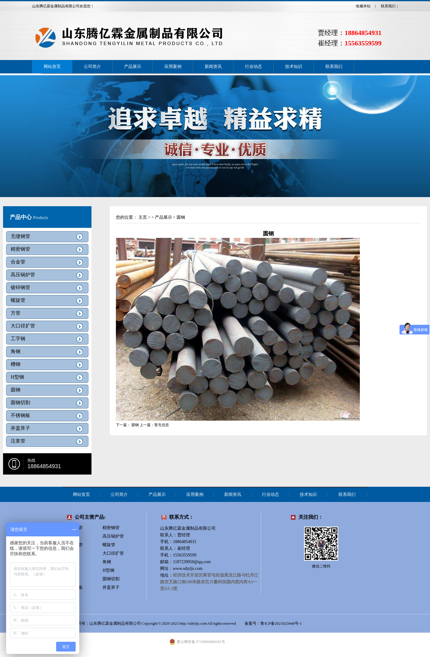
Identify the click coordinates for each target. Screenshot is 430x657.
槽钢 (15, 364)
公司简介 (92, 66)
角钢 (15, 351)
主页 (142, 217)
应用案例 (172, 66)
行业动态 (253, 66)
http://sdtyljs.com (193, 623)
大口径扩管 (23, 325)
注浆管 (18, 440)
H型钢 (17, 377)
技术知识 (293, 66)
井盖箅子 (20, 428)
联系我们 (388, 6)
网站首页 (52, 66)
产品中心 (21, 217)
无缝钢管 (20, 236)
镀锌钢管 (20, 287)
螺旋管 (18, 300)
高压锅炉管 (23, 274)
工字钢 (18, 338)
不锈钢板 (20, 415)
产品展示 (132, 66)
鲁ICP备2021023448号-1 (281, 623)
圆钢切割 (20, 402)
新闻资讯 (213, 66)
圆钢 (15, 389)
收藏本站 (363, 6)
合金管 (18, 261)
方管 (15, 313)
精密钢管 (20, 249)
